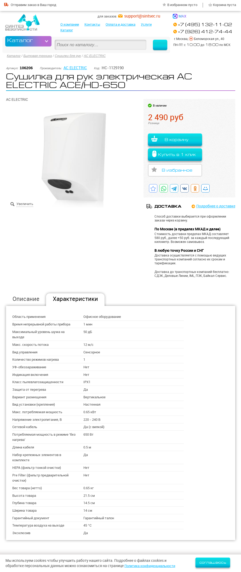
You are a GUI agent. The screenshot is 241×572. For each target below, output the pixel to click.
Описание (26, 298)
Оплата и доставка (120, 24)
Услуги (146, 24)
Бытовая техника (38, 55)
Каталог (66, 30)
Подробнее (215, 205)
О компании (69, 24)
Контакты (92, 24)
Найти (157, 41)
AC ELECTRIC (97, 55)
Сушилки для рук (69, 55)
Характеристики (75, 298)
